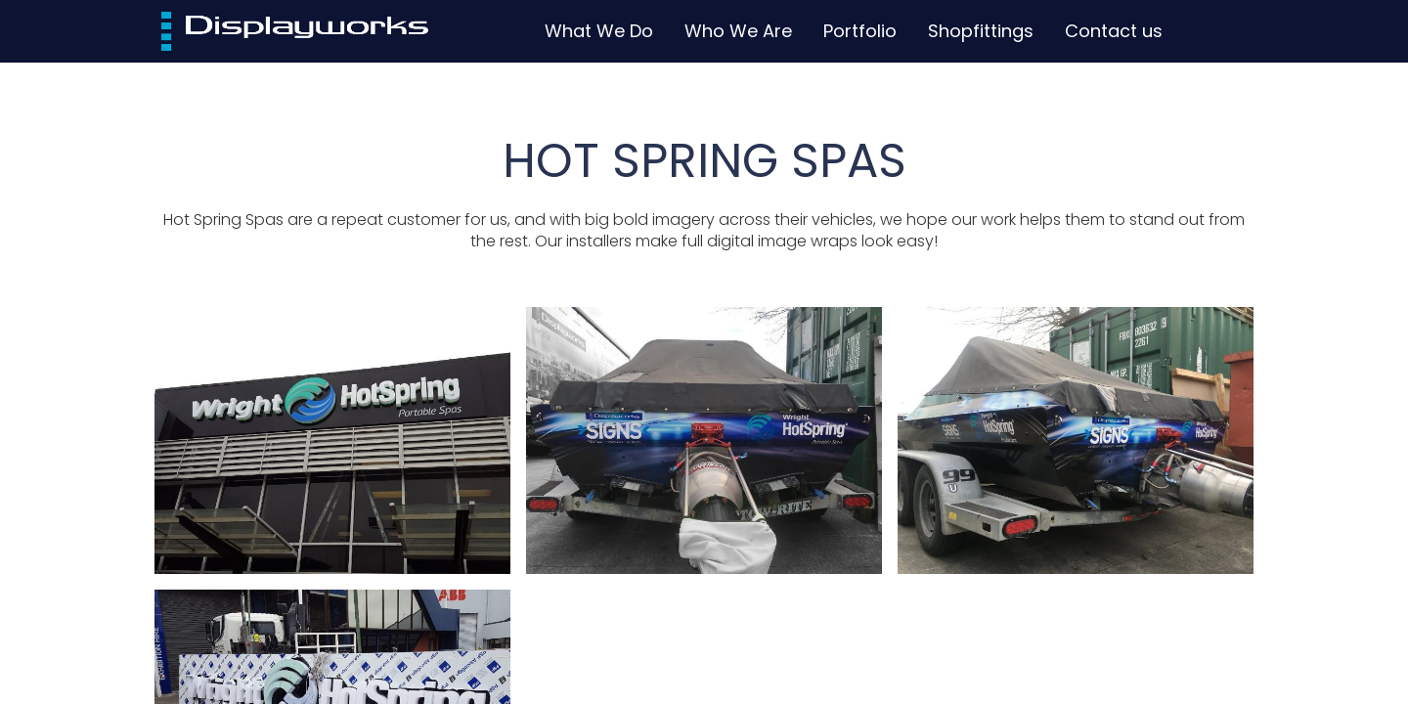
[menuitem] (599, 31)
